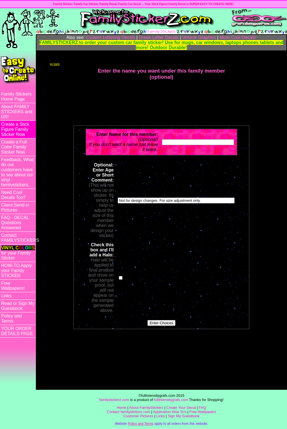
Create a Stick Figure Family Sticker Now (15, 129)
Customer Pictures (138, 416)
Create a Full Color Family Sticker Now (14, 147)
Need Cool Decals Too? (13, 195)
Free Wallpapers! (13, 286)
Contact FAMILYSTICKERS (18, 238)
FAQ (202, 407)
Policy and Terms (11, 318)
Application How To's (169, 412)
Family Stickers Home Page (16, 96)
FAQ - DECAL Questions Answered (15, 222)
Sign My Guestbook (184, 416)
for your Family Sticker (18, 252)
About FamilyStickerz (146, 407)
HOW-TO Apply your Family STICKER (16, 270)
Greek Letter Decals (159, 37)
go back (55, 64)
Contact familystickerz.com (128, 412)
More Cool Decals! (238, 37)
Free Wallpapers (202, 412)
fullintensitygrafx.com (171, 400)
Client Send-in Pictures (15, 207)
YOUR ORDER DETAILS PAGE (17, 331)
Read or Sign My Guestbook (17, 306)
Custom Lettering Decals (110, 37)
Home (121, 407)
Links (6, 295)
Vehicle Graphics (199, 37)
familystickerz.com (114, 400)
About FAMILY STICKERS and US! (16, 111)
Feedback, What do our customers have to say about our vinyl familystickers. (17, 172)
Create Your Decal (181, 407)
